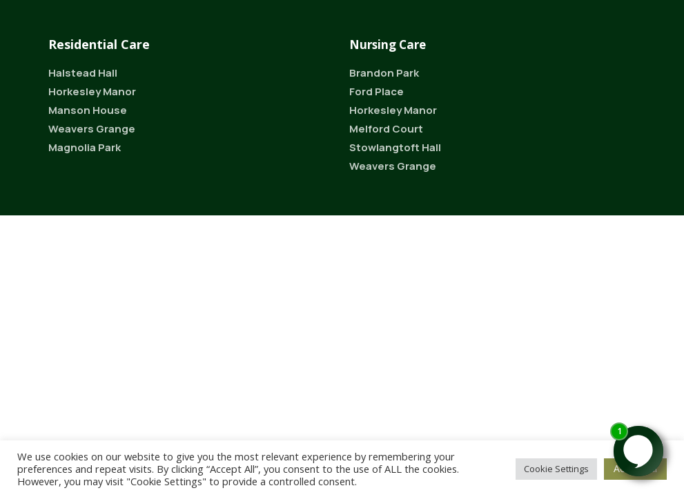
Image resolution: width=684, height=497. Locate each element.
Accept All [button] (635, 468)
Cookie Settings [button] (556, 468)
